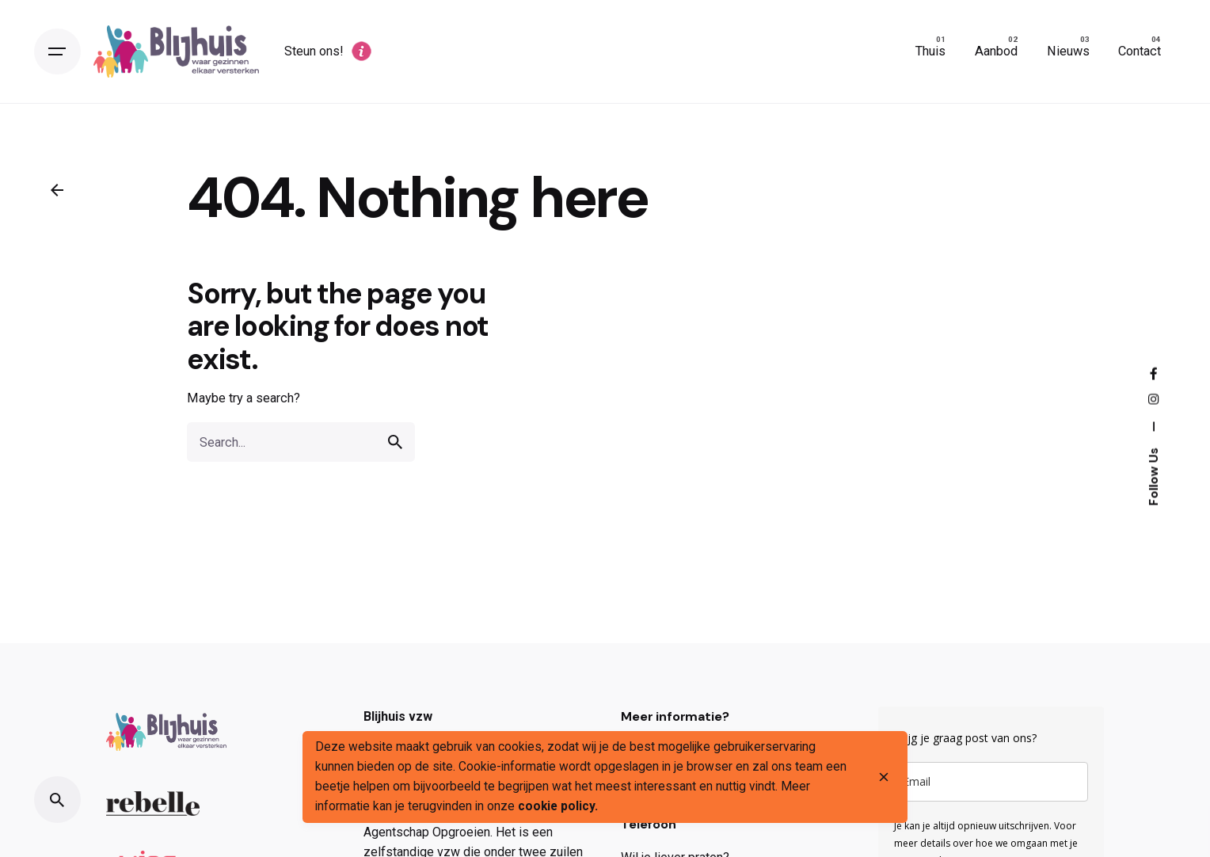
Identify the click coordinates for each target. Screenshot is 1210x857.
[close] (884, 777)
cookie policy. (558, 806)
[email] (991, 782)
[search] (395, 442)
